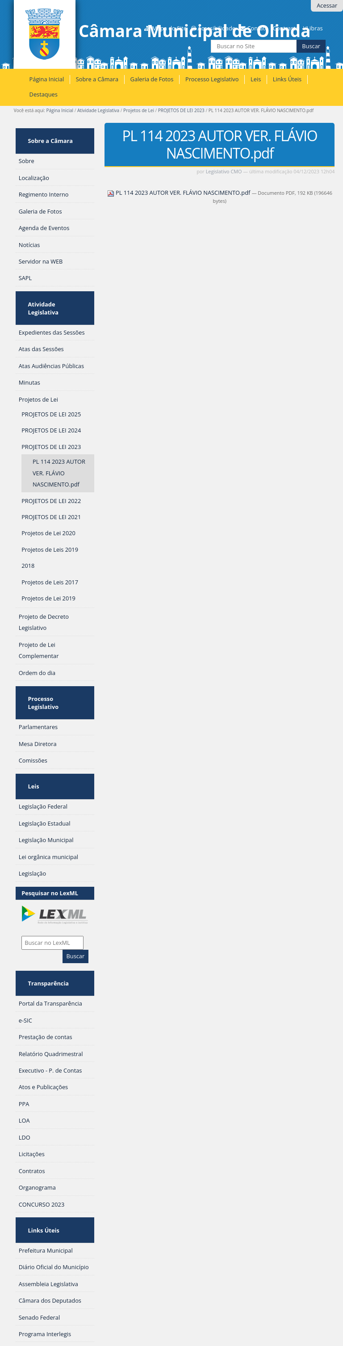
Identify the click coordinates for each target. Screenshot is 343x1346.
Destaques (43, 94)
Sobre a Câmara (97, 79)
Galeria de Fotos (152, 79)
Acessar (327, 5)
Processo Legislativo (212, 79)
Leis (256, 79)
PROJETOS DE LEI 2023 (181, 110)
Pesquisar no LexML (49, 840)
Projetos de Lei (138, 110)
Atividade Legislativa (98, 110)
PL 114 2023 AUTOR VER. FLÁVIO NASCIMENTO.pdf (179, 193)
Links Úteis (287, 79)
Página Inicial (46, 79)
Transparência (45, 926)
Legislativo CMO (224, 171)
